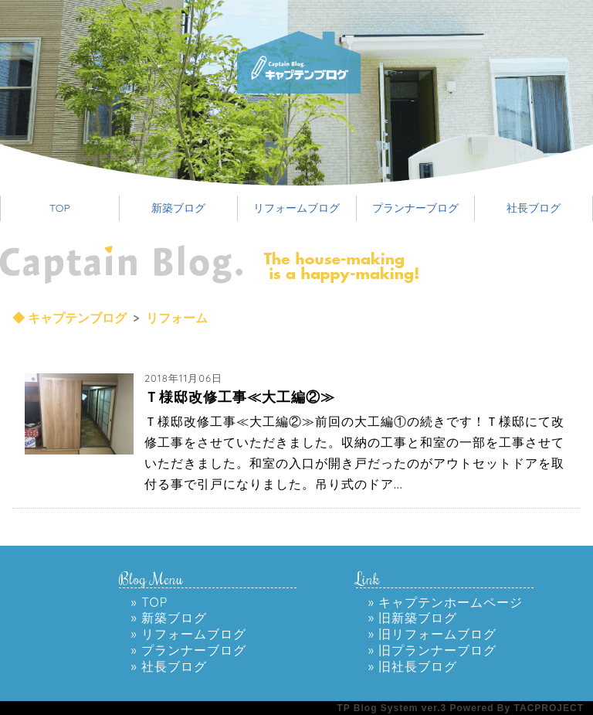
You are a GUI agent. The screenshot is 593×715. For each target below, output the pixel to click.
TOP (59, 208)
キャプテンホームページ (450, 602)
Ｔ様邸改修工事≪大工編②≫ (239, 397)
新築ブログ (178, 208)
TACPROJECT (549, 708)
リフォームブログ (296, 208)
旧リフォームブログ (437, 634)
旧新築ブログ (417, 617)
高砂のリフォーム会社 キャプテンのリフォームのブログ (326, 62)
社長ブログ (534, 208)
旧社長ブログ (417, 666)
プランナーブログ (415, 208)
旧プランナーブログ (437, 650)
